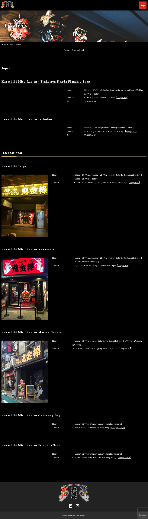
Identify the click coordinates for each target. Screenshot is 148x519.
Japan (66, 50)
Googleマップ (118, 428)
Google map (122, 97)
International (78, 50)
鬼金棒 (70, 515)
